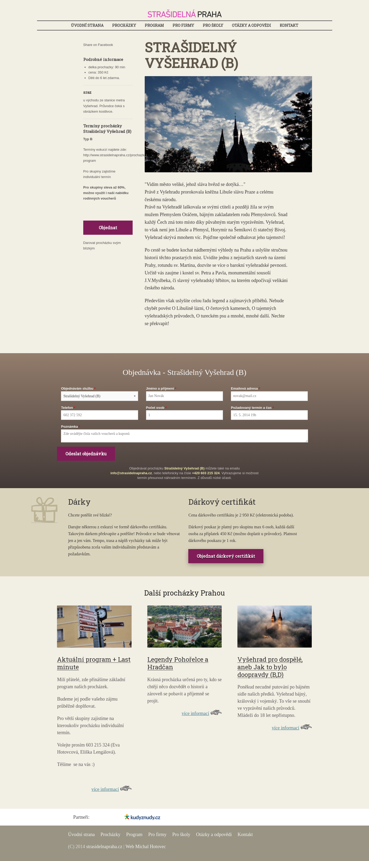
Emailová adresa (244, 388)
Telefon (67, 408)
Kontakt (289, 25)
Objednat (108, 227)
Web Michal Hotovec (146, 846)
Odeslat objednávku (86, 453)
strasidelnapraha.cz (104, 846)
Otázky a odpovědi (251, 25)
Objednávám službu (77, 388)
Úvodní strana (87, 25)
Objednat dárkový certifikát (226, 556)
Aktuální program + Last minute (94, 663)
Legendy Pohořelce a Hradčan (177, 663)
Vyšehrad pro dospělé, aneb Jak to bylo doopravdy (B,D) (270, 667)
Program (154, 25)
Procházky (124, 25)
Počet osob (155, 408)
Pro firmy (183, 25)
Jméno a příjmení (160, 388)
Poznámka (69, 427)
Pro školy (213, 25)
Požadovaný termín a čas (251, 408)
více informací (105, 789)
